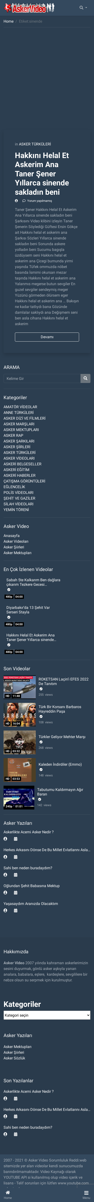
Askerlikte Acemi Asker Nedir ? (29, 832)
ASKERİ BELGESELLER (22, 464)
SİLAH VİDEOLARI (18, 504)
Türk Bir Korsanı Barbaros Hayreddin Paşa (60, 709)
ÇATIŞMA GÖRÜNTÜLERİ (24, 481)
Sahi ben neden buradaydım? (28, 868)
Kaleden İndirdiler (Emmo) (60, 764)
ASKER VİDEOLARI (19, 458)
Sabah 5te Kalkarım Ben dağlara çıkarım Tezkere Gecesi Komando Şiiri (33, 584)
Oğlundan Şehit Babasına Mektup (32, 886)
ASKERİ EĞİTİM (16, 469)
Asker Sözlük (14, 1058)
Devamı (47, 337)
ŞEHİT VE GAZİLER (19, 498)
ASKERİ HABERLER (20, 475)
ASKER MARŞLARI (19, 424)
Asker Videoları (16, 541)
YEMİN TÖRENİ (16, 509)
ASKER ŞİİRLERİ (17, 447)
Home (8, 21)
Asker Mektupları (17, 553)
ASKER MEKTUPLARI (21, 429)
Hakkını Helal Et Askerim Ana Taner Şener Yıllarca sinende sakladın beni (42, 174)
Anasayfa (12, 535)
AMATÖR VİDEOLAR (20, 407)
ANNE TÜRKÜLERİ (19, 412)
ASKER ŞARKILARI (19, 441)
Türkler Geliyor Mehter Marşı (62, 737)
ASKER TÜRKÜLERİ (35, 144)
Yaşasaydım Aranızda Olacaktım (31, 903)
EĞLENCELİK (14, 487)
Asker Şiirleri (14, 547)
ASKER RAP (13, 435)
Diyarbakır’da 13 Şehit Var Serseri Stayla (28, 609)
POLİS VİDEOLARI (18, 492)
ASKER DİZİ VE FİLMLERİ (24, 418)
